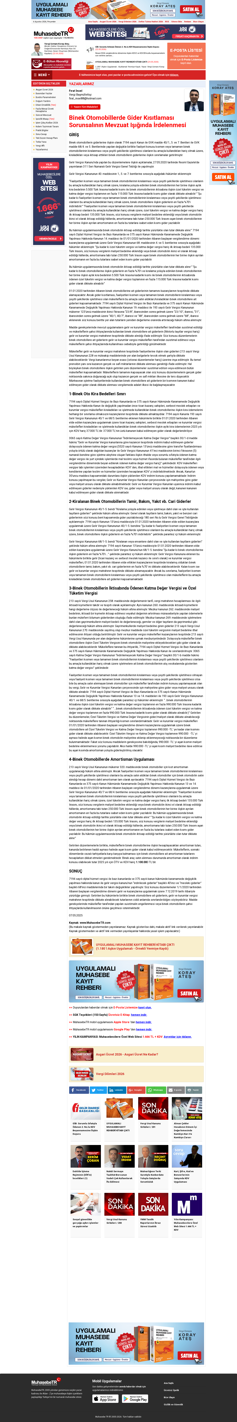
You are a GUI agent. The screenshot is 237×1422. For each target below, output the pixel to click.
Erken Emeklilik (46, 105)
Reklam (187, 22)
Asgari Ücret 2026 (108, 22)
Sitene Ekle (176, 22)
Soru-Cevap (41, 134)
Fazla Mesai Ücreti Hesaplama (45, 110)
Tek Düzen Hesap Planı (47, 138)
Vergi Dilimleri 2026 (127, 22)
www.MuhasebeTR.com (95, 922)
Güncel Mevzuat (43, 115)
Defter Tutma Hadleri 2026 (151, 22)
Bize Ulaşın (198, 22)
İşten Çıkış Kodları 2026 (47, 123)
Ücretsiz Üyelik (171, 1390)
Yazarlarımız (42, 149)
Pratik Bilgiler (42, 130)
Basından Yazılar (44, 93)
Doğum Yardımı (43, 101)
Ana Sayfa (93, 22)
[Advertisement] (48, 304)
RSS (167, 22)
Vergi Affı (40, 146)
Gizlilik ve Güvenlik (173, 1404)
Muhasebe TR (102, 1417)
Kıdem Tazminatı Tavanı (47, 126)
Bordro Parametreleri (46, 97)
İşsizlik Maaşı (45, 119)
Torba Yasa (41, 142)
